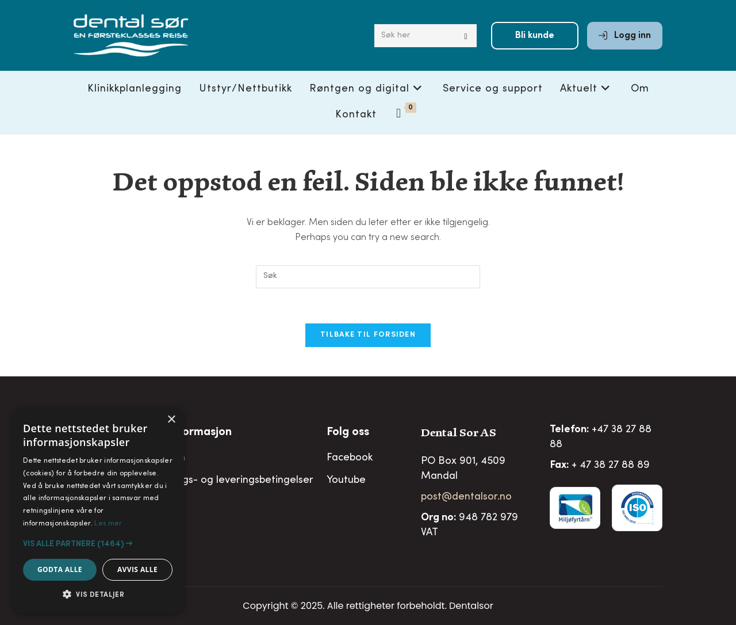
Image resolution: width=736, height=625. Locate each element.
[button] (97, 544)
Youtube (346, 480)
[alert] (98, 510)
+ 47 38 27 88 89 (611, 465)
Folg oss (348, 433)
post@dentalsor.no (466, 497)
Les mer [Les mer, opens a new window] (108, 523)
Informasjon (200, 433)
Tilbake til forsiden (368, 335)
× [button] (171, 420)
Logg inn (625, 35)
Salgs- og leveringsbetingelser (240, 480)
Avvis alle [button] (137, 569)
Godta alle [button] (59, 569)
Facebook (350, 458)
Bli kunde (534, 35)
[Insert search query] (368, 276)
